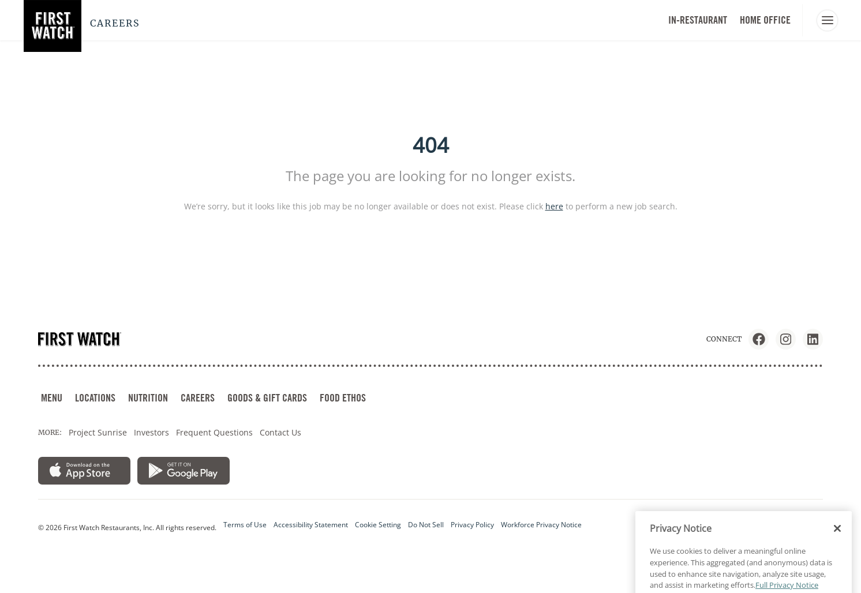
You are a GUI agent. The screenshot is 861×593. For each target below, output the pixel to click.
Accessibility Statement (311, 525)
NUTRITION (148, 398)
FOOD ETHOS (343, 398)
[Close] (837, 544)
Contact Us (280, 432)
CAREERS (198, 398)
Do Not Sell (426, 525)
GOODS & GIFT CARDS (267, 398)
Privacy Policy (472, 525)
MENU (51, 398)
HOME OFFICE (765, 20)
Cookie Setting (378, 525)
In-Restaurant (697, 20)
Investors (151, 432)
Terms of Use (245, 525)
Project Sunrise (98, 432)
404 (431, 145)
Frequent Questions (214, 432)
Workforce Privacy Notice (541, 525)
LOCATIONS (95, 398)
